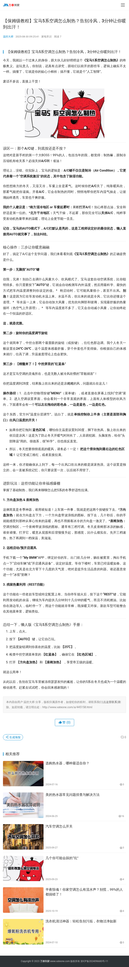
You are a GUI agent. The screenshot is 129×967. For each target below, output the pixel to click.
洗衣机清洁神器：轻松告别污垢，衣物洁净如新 (81, 921)
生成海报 (13, 737)
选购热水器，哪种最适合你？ (67, 763)
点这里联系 (110, 702)
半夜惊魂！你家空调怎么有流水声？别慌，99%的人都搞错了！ (84, 891)
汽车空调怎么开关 (59, 826)
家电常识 (46, 36)
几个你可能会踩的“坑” (62, 858)
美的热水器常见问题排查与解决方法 (73, 795)
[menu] (123, 5)
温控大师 (8, 36)
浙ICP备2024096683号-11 (94, 961)
